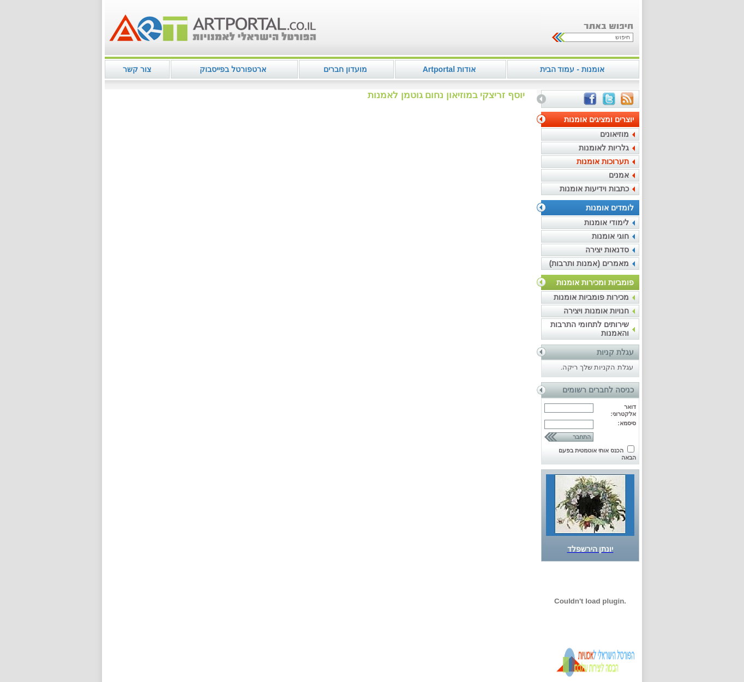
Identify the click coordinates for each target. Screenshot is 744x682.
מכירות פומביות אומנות (591, 297)
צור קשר (137, 69)
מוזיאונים (614, 134)
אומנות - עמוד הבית (572, 69)
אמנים (619, 175)
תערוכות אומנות (603, 161)
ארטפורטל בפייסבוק (233, 69)
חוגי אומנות (610, 236)
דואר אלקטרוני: (623, 410)
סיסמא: (626, 423)
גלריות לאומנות (604, 147)
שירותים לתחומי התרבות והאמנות (589, 328)
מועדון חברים (345, 69)
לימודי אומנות (606, 222)
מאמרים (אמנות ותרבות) (589, 263)
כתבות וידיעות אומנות (594, 188)
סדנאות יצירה (607, 249)
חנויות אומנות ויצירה (596, 310)
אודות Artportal (449, 69)
